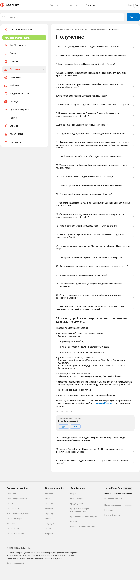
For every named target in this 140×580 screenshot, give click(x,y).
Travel (47, 499)
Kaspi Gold (11, 494)
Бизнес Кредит (77, 499)
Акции (48, 519)
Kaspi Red (11, 504)
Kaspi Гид (49, 533)
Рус (137, 5)
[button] (95, 374)
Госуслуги (49, 523)
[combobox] (64, 17)
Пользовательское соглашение (118, 505)
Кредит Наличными (98, 29)
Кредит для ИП (13, 528)
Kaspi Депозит (13, 509)
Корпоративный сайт (16, 563)
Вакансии (108, 510)
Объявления (50, 528)
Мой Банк (49, 509)
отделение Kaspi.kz (102, 403)
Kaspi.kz (59, 29)
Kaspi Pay (74, 494)
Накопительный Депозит (18, 514)
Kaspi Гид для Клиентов (76, 29)
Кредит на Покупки (15, 519)
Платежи (49, 504)
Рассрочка (11, 523)
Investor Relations (112, 515)
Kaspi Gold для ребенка (17, 499)
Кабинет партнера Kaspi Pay (82, 526)
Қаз (130, 5)
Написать (127, 489)
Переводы (49, 514)
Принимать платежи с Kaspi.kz (83, 516)
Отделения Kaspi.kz (113, 498)
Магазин (49, 494)
